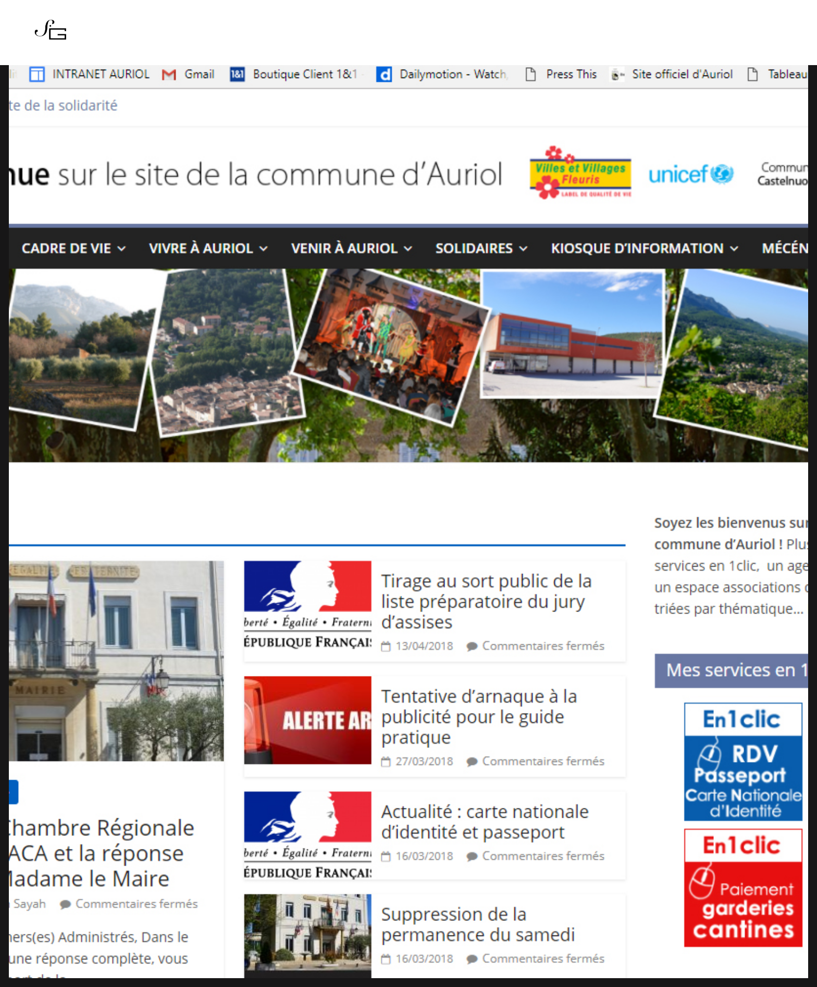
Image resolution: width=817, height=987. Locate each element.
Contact (479, 36)
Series (332, 36)
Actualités (378, 36)
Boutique (432, 36)
